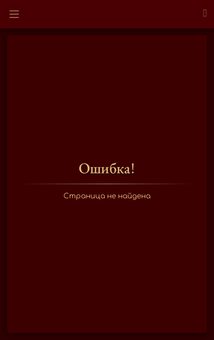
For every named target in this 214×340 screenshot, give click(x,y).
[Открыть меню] (14, 14)
